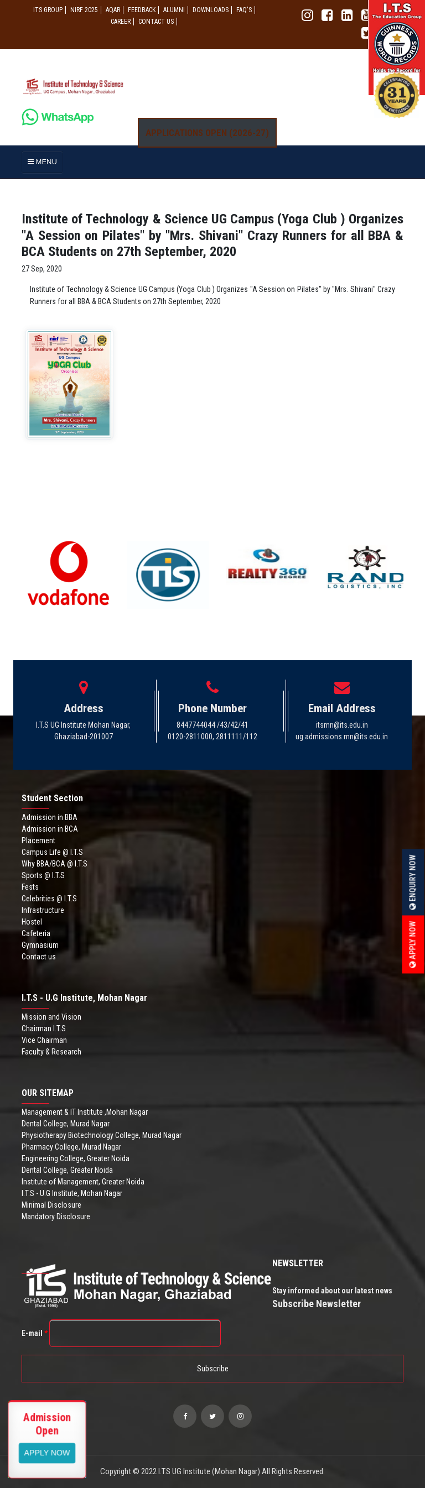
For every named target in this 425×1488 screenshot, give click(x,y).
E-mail (35, 1333)
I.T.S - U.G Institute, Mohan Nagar (72, 1193)
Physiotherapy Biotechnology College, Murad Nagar (102, 1135)
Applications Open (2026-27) (207, 132)
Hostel (32, 921)
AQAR (113, 10)
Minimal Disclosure (51, 1204)
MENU (42, 162)
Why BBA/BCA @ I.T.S (54, 863)
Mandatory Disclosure (56, 1216)
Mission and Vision (51, 1016)
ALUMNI (174, 10)
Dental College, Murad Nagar (66, 1123)
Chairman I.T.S (44, 1028)
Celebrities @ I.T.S (49, 898)
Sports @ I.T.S (43, 875)
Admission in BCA (50, 828)
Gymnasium (40, 945)
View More (47, 1452)
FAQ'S (244, 10)
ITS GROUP (48, 10)
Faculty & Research (51, 1051)
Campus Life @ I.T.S (52, 852)
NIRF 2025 (84, 10)
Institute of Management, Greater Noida (83, 1181)
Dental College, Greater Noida (67, 1170)
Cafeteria (36, 933)
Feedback (142, 10)
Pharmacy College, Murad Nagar (71, 1146)
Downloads (211, 10)
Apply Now (412, 944)
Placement (38, 840)
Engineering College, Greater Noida (75, 1158)
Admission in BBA (49, 817)
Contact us (39, 956)
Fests (30, 887)
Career (121, 21)
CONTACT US (156, 21)
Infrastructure (43, 910)
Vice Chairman (44, 1040)
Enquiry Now (412, 882)
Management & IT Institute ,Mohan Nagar (85, 1112)
